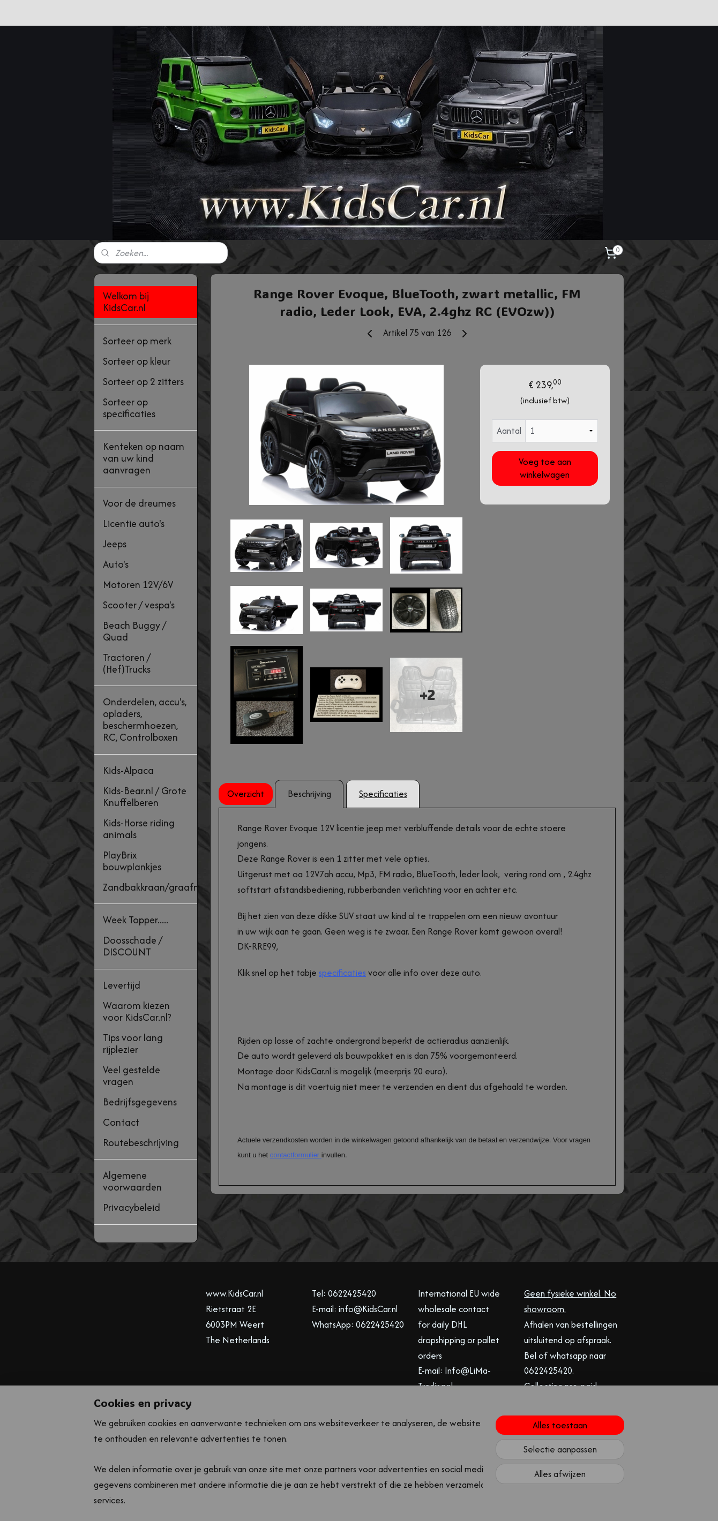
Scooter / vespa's (139, 605)
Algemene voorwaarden (132, 1181)
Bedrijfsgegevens (140, 1102)
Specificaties (382, 793)
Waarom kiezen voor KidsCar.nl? (137, 1011)
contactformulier (294, 1155)
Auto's (116, 564)
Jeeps (114, 544)
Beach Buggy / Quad (134, 631)
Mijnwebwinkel (451, 1501)
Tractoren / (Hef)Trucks (127, 663)
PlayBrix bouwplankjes (132, 861)
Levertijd (121, 985)
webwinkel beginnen (369, 1501)
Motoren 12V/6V (138, 584)
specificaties (342, 972)
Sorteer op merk (137, 341)
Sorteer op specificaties (129, 408)
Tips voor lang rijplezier (133, 1043)
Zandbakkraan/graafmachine (150, 887)
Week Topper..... (135, 920)
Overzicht (245, 793)
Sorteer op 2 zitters (143, 381)
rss (335, 1501)
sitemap (316, 1501)
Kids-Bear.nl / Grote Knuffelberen (144, 797)
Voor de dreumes (139, 503)
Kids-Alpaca (128, 770)
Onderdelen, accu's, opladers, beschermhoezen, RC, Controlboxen (144, 719)
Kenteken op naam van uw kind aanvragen (143, 458)
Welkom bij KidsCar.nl (126, 302)
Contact (121, 1122)
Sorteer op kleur (136, 361)
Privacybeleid (131, 1207)
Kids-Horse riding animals (139, 829)
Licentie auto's (133, 523)
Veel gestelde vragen (131, 1076)
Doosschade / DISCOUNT (132, 946)
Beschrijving (309, 793)
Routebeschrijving (141, 1142)
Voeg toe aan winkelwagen (545, 468)
